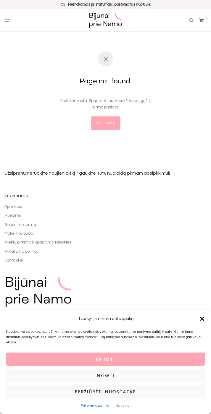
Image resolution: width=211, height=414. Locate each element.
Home (105, 123)
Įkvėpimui (13, 215)
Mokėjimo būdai (19, 233)
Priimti (105, 359)
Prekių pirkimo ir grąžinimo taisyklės (37, 242)
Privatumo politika (95, 405)
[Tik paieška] (194, 20)
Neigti (106, 375)
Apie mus (13, 206)
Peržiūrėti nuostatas (105, 392)
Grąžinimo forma (20, 225)
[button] (202, 319)
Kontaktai (123, 405)
